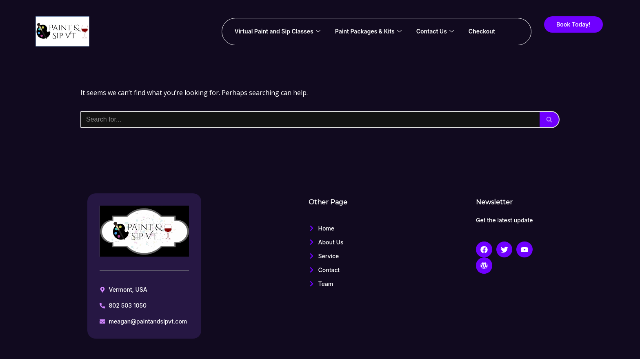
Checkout (482, 31)
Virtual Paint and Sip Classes (277, 31)
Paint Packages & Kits (368, 31)
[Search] (310, 119)
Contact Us (435, 31)
